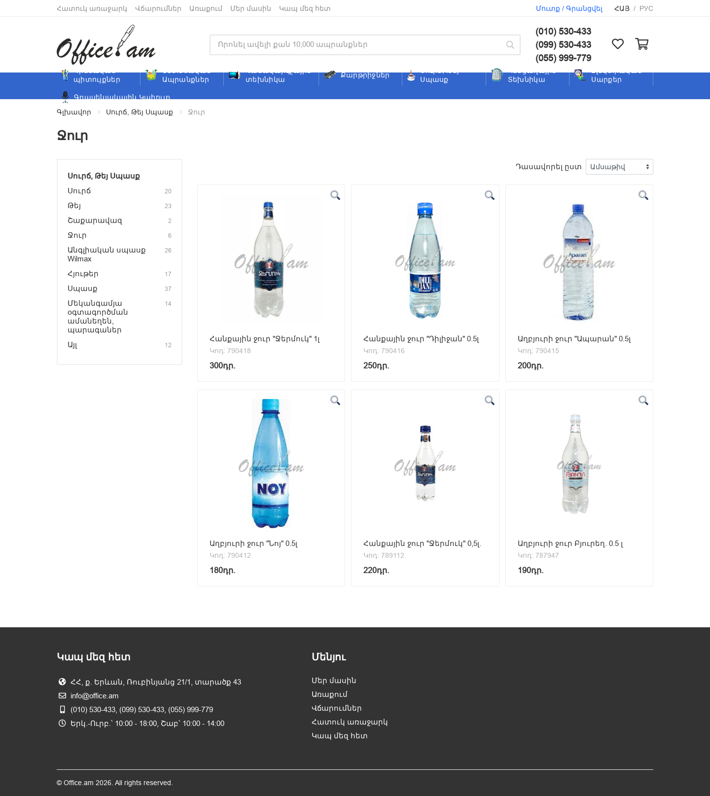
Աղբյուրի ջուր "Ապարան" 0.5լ (574, 338)
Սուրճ (79, 190)
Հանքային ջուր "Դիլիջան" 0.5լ (421, 338)
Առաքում (205, 8)
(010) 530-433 (563, 31)
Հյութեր (83, 273)
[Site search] (355, 45)
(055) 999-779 (563, 58)
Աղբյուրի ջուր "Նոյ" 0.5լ (253, 543)
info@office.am (95, 695)
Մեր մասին (250, 8)
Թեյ (74, 205)
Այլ (72, 344)
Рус (646, 8)
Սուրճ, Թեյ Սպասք (139, 112)
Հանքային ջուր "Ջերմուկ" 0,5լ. (422, 543)
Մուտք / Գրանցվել (569, 8)
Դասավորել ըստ (549, 166)
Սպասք (83, 288)
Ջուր (77, 235)
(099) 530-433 (563, 44)
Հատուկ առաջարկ (92, 8)
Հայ (622, 8)
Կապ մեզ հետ (305, 8)
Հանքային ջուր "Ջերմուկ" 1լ (265, 338)
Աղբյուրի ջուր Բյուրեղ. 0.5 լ (570, 543)
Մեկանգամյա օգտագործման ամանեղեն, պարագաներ (98, 316)
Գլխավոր (74, 112)
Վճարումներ (158, 8)
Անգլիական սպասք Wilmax (107, 254)
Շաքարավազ (95, 220)
